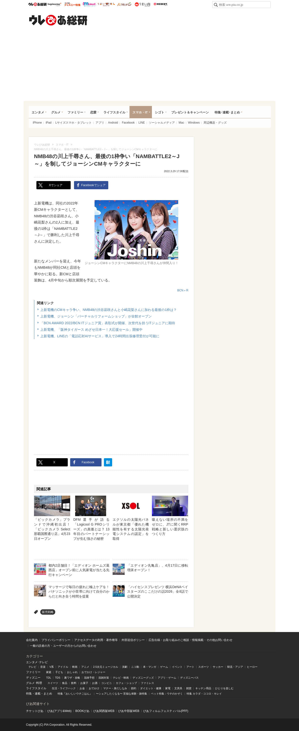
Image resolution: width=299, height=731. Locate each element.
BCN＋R (182, 290)
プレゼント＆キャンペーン (190, 112)
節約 (133, 688)
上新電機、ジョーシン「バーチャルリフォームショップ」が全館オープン (96, 316)
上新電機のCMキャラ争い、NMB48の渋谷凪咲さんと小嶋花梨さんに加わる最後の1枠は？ (108, 310)
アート (190, 666)
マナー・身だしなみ (115, 688)
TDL (48, 677)
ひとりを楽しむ (224, 688)
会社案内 (32, 640)
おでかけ (94, 688)
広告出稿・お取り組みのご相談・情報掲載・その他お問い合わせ (190, 640)
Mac (181, 122)
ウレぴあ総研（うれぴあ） (58, 20)
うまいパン (124, 4)
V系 (51, 666)
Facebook (128, 122)
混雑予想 (89, 677)
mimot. (89, 4)
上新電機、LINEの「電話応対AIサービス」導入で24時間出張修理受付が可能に (99, 336)
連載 (38, 693)
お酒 (94, 683)
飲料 (73, 683)
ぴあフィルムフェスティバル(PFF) (165, 711)
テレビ (32, 666)
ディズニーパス (189, 677)
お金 (82, 688)
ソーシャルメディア (162, 122)
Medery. (160, 4)
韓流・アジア (235, 666)
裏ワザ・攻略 (72, 677)
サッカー (218, 666)
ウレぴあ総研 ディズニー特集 (72, 4)
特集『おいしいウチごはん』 (75, 693)
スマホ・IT (140, 112)
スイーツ (53, 683)
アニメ (85, 666)
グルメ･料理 (34, 683)
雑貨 (188, 688)
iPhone (37, 122)
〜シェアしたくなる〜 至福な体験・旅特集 (121, 693)
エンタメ (38, 112)
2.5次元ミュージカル (105, 666)
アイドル (63, 666)
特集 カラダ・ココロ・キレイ (204, 693)
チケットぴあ (34, 711)
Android (113, 122)
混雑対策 (103, 677)
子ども (59, 672)
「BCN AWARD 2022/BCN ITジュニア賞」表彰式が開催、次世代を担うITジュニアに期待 (107, 323)
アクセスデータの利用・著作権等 (96, 640)
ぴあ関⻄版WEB (103, 711)
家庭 (48, 672)
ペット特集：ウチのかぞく (167, 693)
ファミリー (75, 112)
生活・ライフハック (64, 688)
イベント (177, 666)
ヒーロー (252, 666)
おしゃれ (72, 672)
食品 (64, 683)
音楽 (43, 666)
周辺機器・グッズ (215, 122)
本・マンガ (149, 666)
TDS (57, 677)
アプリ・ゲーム (167, 677)
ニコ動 (135, 666)
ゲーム (164, 666)
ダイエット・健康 (150, 688)
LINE (141, 122)
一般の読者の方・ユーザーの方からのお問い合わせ (63, 645)
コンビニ (106, 683)
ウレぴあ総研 (37, 4)
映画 (74, 666)
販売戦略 (48, 612)
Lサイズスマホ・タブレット (73, 122)
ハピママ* (54, 4)
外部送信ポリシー (133, 640)
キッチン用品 (203, 688)
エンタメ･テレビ (37, 662)
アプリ (99, 122)
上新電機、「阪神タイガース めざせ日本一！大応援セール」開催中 (91, 329)
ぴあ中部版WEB (128, 711)
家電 (167, 688)
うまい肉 (142, 4)
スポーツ (203, 666)
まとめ (47, 693)
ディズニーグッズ (143, 677)
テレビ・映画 (121, 677)
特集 (29, 693)
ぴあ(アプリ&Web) (59, 711)
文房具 (178, 688)
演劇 (124, 666)
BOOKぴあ (82, 711)
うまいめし (106, 4)
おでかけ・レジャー (93, 672)
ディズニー (33, 677)
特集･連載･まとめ (227, 112)
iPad (48, 122)
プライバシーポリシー (55, 640)
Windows (194, 122)
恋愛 (93, 112)
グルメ (56, 112)
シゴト (159, 112)
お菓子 (84, 683)
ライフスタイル (114, 112)
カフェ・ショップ (126, 683)
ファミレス (147, 683)
